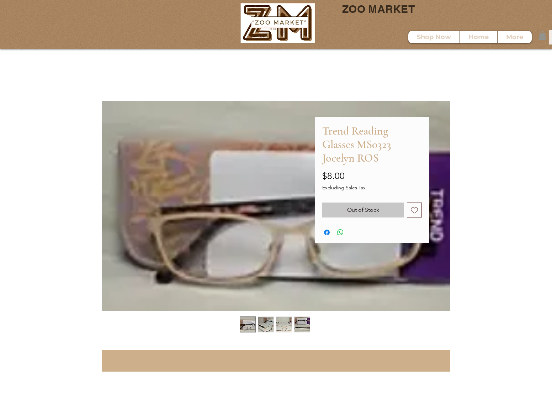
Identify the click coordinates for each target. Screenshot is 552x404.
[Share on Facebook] (327, 232)
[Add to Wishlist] (414, 210)
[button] (542, 35)
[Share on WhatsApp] (340, 232)
